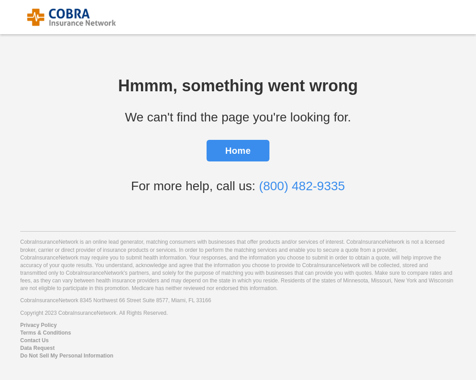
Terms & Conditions (45, 333)
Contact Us (34, 340)
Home (238, 151)
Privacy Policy (38, 325)
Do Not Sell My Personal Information (66, 356)
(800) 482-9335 (302, 186)
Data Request (37, 348)
